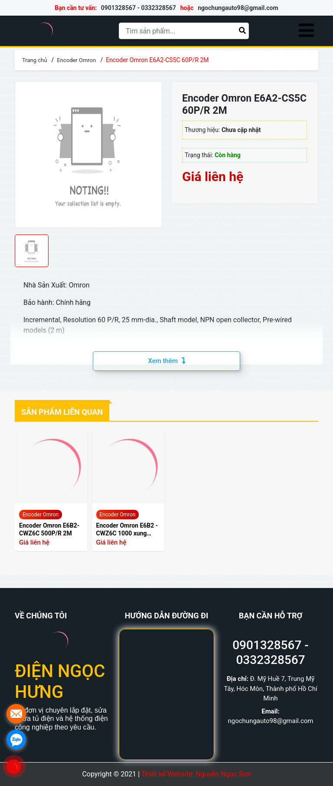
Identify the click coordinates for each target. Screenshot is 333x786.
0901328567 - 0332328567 (138, 7)
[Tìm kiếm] (242, 30)
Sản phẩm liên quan (62, 411)
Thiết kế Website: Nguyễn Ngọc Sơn (196, 774)
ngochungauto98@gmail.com (238, 7)
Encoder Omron (41, 515)
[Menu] (306, 31)
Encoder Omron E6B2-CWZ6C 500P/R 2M (49, 529)
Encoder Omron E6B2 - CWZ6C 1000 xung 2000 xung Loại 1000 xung (127, 529)
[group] (88, 155)
